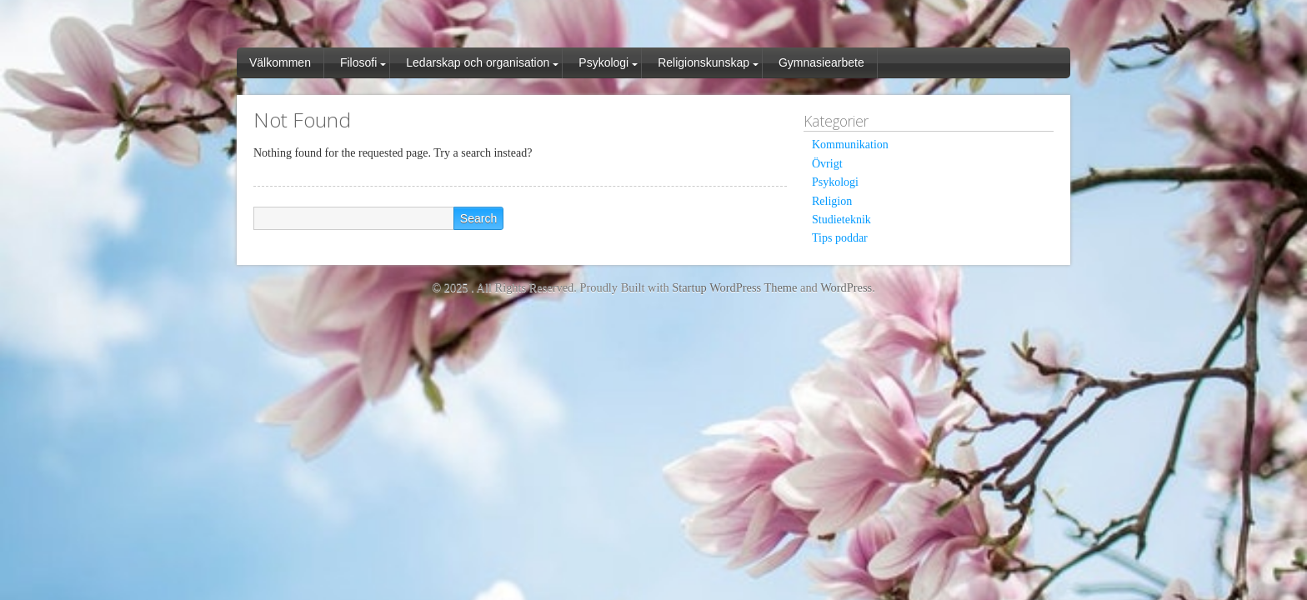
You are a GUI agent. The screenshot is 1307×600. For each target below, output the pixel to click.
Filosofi (358, 62)
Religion (832, 201)
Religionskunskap (703, 62)
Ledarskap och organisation (477, 62)
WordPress (846, 287)
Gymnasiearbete (821, 62)
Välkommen (280, 62)
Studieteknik (841, 219)
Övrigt (827, 164)
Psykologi (603, 62)
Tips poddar (840, 238)
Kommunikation (850, 144)
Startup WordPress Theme (734, 287)
